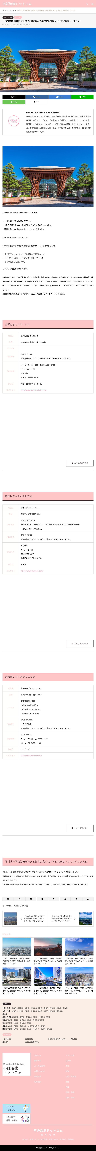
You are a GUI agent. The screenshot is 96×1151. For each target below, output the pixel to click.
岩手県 (22, 1020)
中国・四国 (6, 1008)
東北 (4, 1020)
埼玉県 (16, 1029)
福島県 (29, 1020)
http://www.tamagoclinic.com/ (33, 390)
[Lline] (82, 97)
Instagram (42, 1135)
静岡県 (29, 1023)
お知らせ (37, 1055)
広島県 (33, 1008)
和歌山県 (23, 1026)
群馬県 (43, 1029)
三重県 (9, 1023)
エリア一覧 (70, 1055)
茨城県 (49, 1029)
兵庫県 (16, 1026)
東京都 (22, 1029)
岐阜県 (16, 1023)
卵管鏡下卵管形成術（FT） (57, 1039)
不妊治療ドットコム (48, 1130)
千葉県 (9, 1029)
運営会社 (37, 1076)
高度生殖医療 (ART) (32, 1042)
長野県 (47, 1017)
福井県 (41, 1017)
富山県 (15, 1017)
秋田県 (35, 1020)
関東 (4, 1029)
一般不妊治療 (7, 1039)
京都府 (9, 1026)
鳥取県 (65, 1008)
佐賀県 (14, 1011)
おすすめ (18, 17)
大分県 (20, 1011)
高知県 (59, 1008)
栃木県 (29, 1029)
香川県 (52, 1008)
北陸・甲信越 (8, 17)
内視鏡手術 (29, 1039)
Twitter (46, 1135)
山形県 (16, 1020)
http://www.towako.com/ (31, 755)
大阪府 (30, 1026)
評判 (26, 906)
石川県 (21, 906)
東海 (4, 1023)
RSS (54, 1135)
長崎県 (52, 1011)
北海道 (4, 1014)
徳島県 (40, 1008)
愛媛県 (46, 1008)
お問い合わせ (39, 1071)
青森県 (41, 1020)
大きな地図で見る (81, 463)
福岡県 (46, 1011)
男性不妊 (74, 1039)
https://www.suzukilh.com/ (32, 571)
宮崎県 (27, 1011)
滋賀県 (43, 1026)
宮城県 (9, 1020)
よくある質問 (39, 1066)
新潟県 (28, 1017)
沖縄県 (33, 1011)
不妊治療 (16, 906)
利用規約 (37, 1082)
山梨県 (22, 1017)
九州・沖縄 (6, 1011)
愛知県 (22, 1023)
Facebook (50, 1135)
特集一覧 (37, 1061)
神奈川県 (36, 1029)
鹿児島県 (60, 1011)
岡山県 (20, 1008)
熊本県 (40, 1011)
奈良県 (36, 1026)
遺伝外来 (5, 1042)
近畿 (4, 1026)
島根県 (27, 1008)
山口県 (14, 1008)
